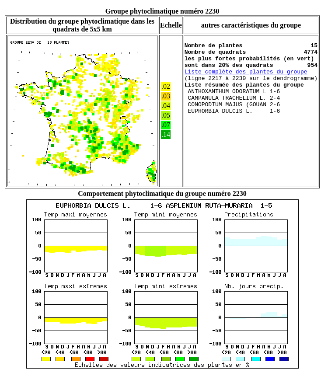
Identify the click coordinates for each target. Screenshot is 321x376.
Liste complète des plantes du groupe (246, 79)
